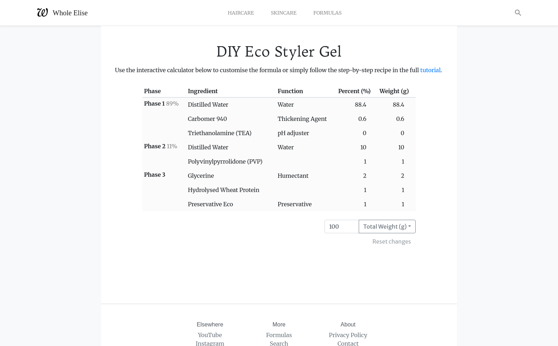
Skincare (283, 13)
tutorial (430, 70)
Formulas (327, 13)
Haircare (241, 13)
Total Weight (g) (385, 226)
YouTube (210, 335)
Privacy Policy (348, 335)
